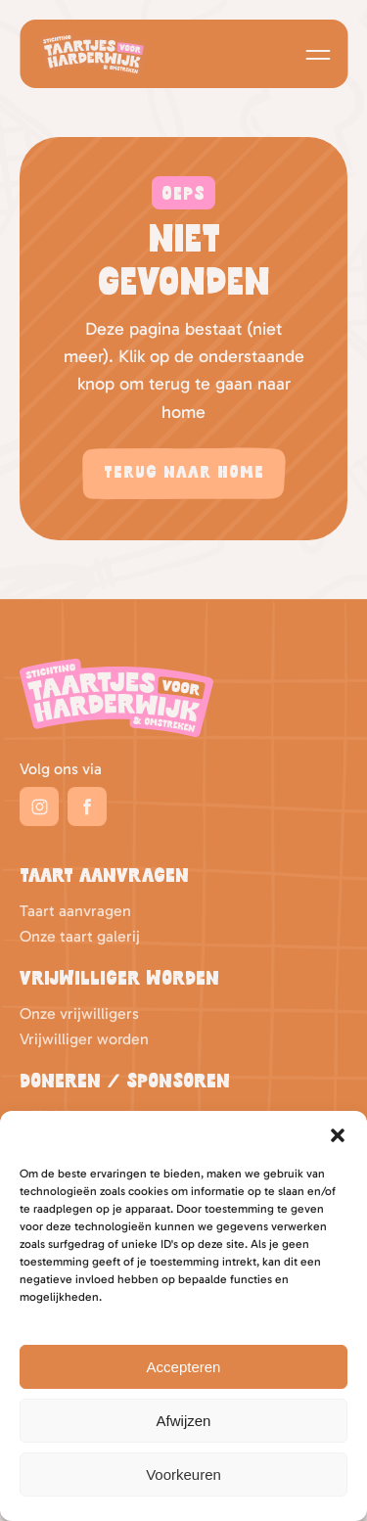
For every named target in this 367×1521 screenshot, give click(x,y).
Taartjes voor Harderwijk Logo (116, 698)
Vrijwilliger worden (84, 1039)
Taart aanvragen (75, 910)
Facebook (87, 806)
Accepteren (184, 1367)
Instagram (39, 806)
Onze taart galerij (80, 936)
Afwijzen (184, 1420)
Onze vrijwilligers (79, 1013)
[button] (337, 1135)
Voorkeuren (183, 1474)
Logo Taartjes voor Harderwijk (93, 54)
